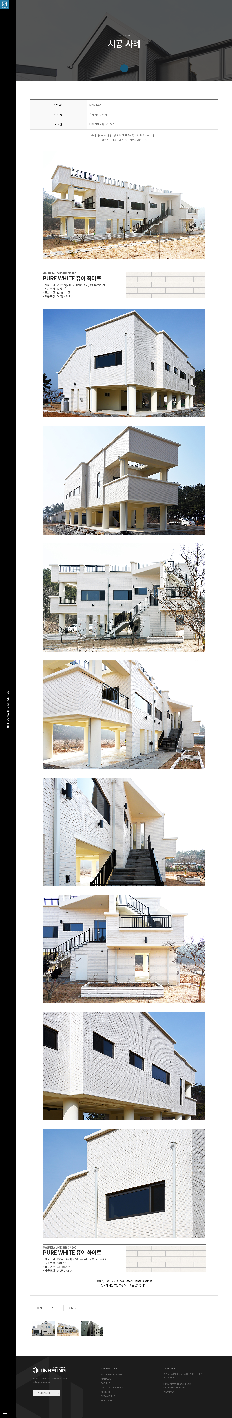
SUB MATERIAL (108, 1400)
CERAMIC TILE (108, 1396)
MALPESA (106, 1379)
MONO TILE (106, 1392)
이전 (38, 1317)
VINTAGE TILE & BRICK (112, 1387)
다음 (72, 1317)
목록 (55, 1317)
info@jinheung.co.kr (181, 1384)
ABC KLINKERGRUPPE (111, 1374)
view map (168, 1392)
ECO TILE (105, 1383)
